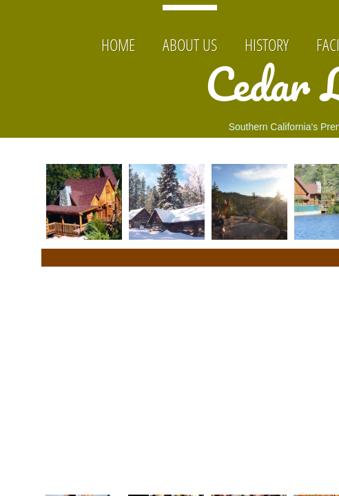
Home (118, 44)
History (267, 44)
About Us (190, 44)
